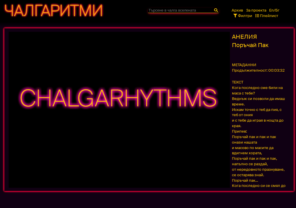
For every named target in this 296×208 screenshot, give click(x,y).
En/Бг (274, 10)
